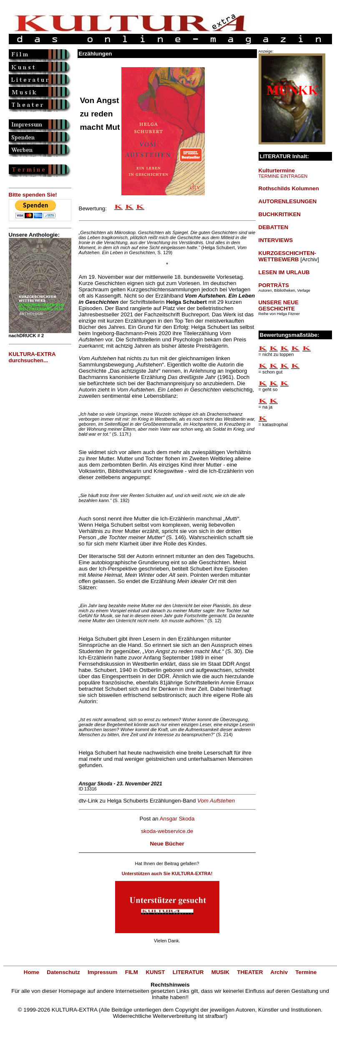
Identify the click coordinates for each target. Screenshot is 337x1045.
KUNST (155, 972)
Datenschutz (63, 972)
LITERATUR (188, 972)
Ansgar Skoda (177, 818)
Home (31, 972)
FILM (131, 972)
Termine (306, 972)
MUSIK (220, 972)
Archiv (278, 972)
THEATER (250, 972)
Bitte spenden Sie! (33, 195)
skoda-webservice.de (167, 831)
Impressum (102, 972)
